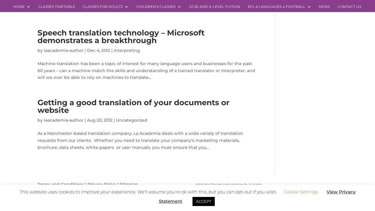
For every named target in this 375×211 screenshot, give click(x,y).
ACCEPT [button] (203, 201)
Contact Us (349, 7)
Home (19, 7)
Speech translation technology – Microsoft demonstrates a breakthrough (121, 36)
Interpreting (127, 50)
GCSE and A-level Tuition (214, 7)
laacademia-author (63, 50)
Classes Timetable (56, 7)
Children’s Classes (155, 7)
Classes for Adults (103, 7)
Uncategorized (131, 120)
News (324, 7)
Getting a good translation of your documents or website (133, 106)
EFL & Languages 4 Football (276, 7)
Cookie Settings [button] (301, 192)
